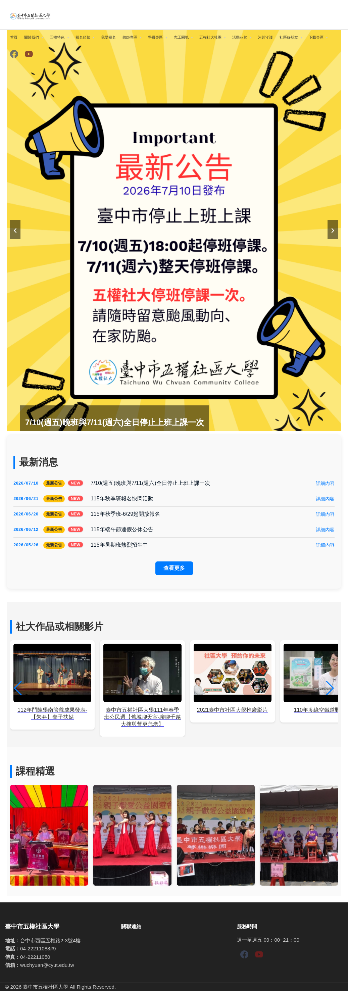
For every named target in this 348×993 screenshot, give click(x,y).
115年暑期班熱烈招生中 (119, 546)
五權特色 (57, 37)
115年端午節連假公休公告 (122, 530)
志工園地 (181, 37)
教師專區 (129, 37)
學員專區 (155, 37)
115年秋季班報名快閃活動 (122, 499)
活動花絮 (239, 37)
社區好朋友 (289, 37)
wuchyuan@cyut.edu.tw (47, 967)
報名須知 (83, 37)
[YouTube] (28, 54)
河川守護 (265, 37)
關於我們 (31, 37)
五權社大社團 (210, 37)
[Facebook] (14, 54)
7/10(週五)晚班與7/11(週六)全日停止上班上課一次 (150, 483)
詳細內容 (325, 483)
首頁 (13, 37)
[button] (330, 690)
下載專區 (316, 37)
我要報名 (108, 37)
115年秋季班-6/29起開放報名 (125, 514)
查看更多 (174, 570)
